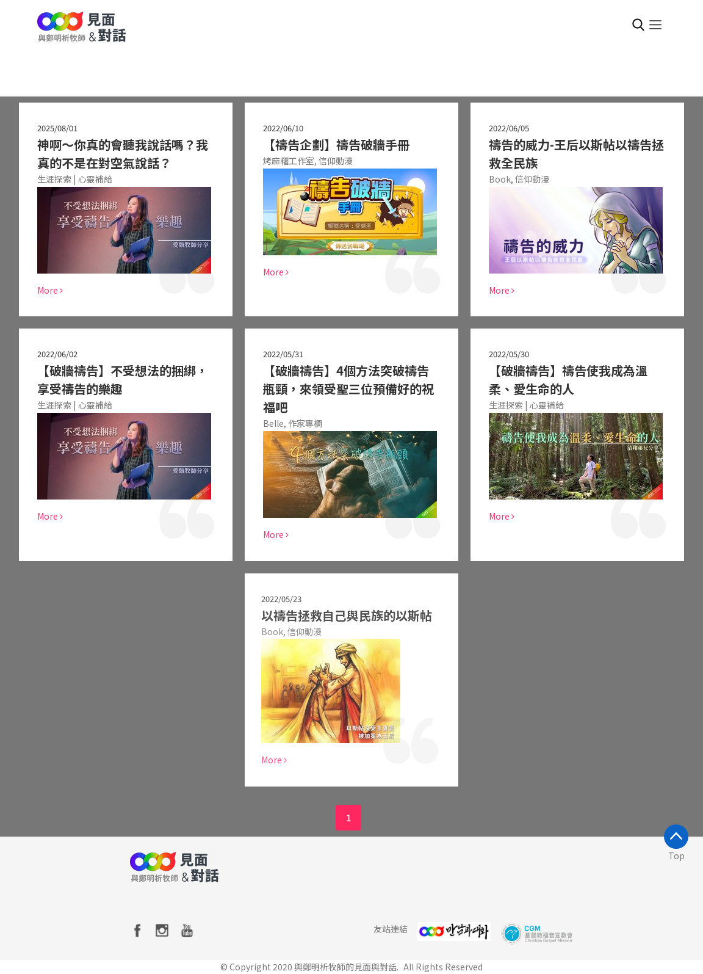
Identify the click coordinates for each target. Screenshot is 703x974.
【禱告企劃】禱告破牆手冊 (336, 144)
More (50, 290)
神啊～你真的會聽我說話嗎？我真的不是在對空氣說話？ (122, 154)
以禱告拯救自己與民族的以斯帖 (342, 615)
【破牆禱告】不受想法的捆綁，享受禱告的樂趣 (122, 380)
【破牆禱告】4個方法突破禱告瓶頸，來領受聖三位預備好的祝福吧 (348, 389)
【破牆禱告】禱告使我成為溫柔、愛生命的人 (568, 380)
